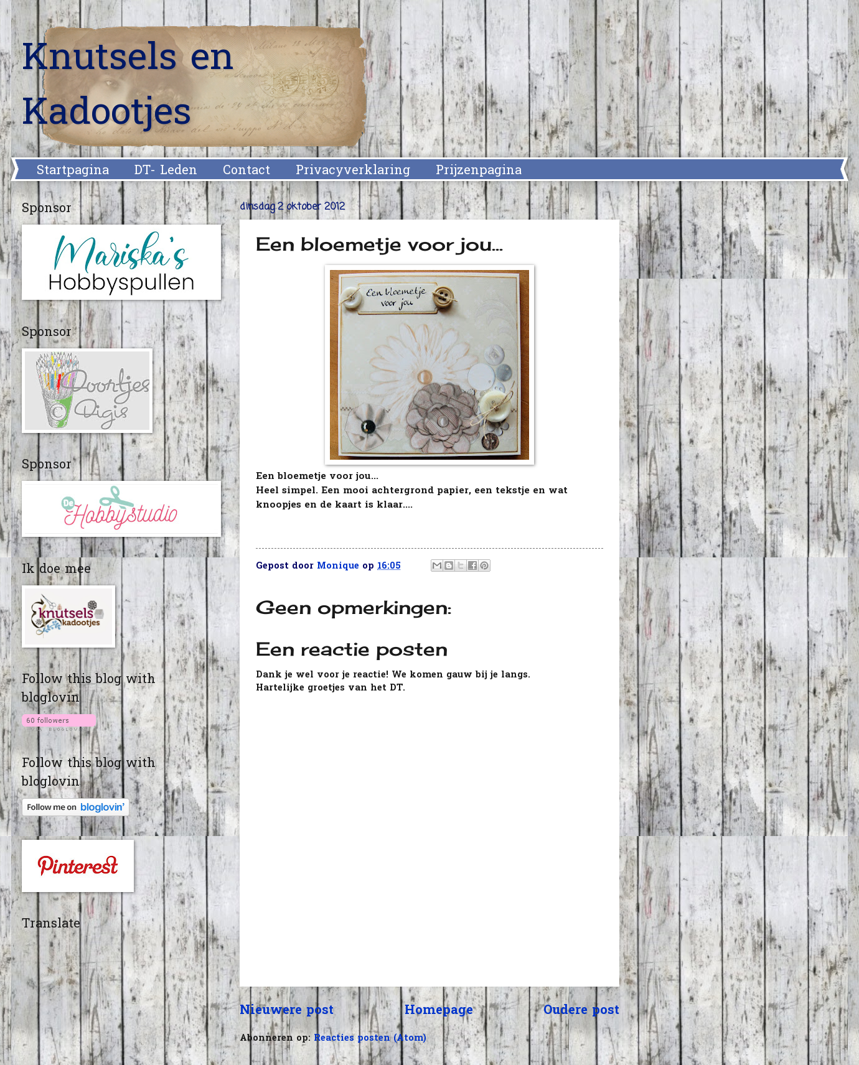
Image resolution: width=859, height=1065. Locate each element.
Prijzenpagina (479, 171)
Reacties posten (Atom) (370, 1038)
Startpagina (73, 171)
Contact (246, 171)
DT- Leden (165, 171)
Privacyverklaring (353, 171)
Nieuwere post (287, 1011)
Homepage (439, 1011)
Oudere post (581, 1011)
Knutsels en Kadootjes (128, 87)
